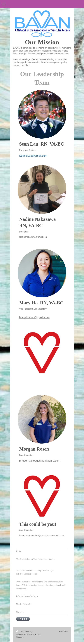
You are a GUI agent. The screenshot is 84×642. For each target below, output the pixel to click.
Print (20, 631)
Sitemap (28, 631)
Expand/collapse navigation (42, 4)
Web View (63, 631)
